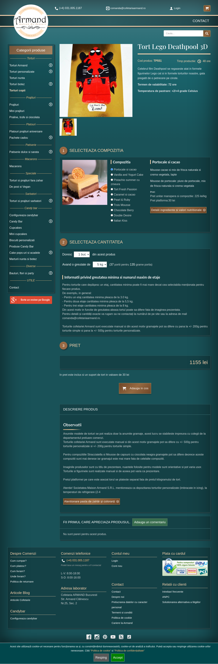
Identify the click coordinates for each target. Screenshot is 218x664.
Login (175, 8)
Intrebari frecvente (172, 591)
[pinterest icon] (105, 637)
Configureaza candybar (23, 215)
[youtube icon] (113, 637)
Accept (118, 657)
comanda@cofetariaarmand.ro (126, 8)
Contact (201, 21)
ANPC (166, 596)
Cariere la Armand (122, 622)
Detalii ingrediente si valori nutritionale (176, 210)
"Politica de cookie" (100, 650)
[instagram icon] (96, 637)
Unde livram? (18, 576)
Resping (101, 657)
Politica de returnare (21, 581)
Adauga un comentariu (150, 522)
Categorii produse (30, 50)
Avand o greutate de (76, 264)
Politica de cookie (122, 617)
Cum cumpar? (18, 560)
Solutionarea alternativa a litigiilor (181, 602)
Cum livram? (17, 571)
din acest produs (103, 254)
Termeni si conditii (122, 612)
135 (132, 264)
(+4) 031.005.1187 (75, 560)
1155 (195, 362)
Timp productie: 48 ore (194, 61)
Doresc (67, 254)
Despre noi (118, 596)
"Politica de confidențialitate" (129, 650)
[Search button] (207, 33)
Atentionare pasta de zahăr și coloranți (89, 501)
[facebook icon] (89, 637)
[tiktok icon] (129, 637)
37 (112, 264)
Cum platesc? (18, 565)
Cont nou (117, 565)
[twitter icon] (121, 637)
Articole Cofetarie (20, 599)
